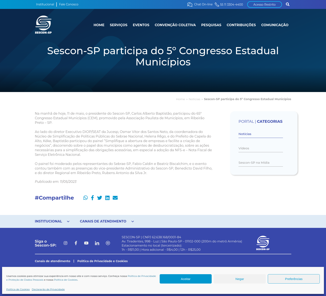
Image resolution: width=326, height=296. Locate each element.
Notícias (194, 99)
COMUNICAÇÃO (274, 25)
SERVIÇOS (118, 25)
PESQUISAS (211, 25)
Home (180, 99)
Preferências (294, 279)
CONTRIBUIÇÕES (241, 25)
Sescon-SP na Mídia (253, 163)
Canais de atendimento (52, 261)
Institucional (45, 4)
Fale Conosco (68, 4)
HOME (99, 25)
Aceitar (186, 279)
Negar (240, 279)
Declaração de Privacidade (48, 289)
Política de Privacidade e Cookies (102, 261)
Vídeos (243, 148)
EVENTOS (141, 25)
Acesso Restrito (264, 4)
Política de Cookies (66, 279)
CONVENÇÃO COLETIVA (175, 25)
